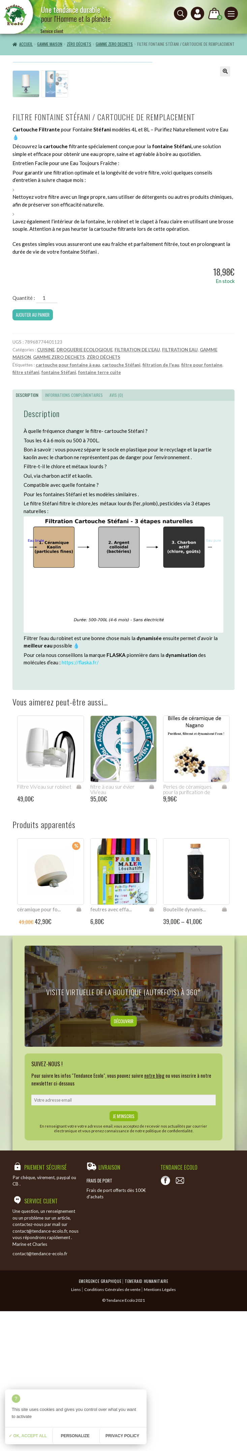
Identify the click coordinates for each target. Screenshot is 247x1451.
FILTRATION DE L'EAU (137, 489)
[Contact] (180, 1321)
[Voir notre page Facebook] (165, 1321)
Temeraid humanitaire (146, 1421)
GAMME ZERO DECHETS (114, 44)
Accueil (26, 44)
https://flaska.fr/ (80, 802)
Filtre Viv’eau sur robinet (44, 926)
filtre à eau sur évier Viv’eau (112, 929)
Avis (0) (116, 535)
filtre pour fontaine (201, 504)
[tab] (27, 535)
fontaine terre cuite (99, 512)
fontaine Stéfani (58, 512)
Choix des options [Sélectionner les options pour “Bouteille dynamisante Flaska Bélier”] (224, 1049)
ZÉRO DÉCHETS (79, 44)
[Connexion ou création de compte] (197, 13)
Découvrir (123, 1161)
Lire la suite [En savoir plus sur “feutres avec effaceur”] (151, 1049)
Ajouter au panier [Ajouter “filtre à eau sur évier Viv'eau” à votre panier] (151, 926)
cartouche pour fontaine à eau (68, 504)
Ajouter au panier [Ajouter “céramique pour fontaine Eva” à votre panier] (78, 1049)
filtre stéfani (25, 512)
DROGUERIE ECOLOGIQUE (85, 489)
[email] (123, 1239)
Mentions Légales (160, 1429)
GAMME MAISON (49, 44)
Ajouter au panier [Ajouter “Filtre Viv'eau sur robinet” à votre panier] (78, 926)
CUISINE (46, 489)
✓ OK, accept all (28, 1435)
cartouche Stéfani (121, 504)
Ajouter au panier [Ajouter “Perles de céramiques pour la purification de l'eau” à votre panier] (224, 926)
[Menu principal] (231, 13)
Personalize (75, 1435)
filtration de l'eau (161, 504)
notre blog (154, 1215)
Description (27, 535)
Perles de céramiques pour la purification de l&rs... (187, 932)
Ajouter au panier (33, 454)
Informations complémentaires (74, 535)
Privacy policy (122, 1435)
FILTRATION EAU (180, 489)
